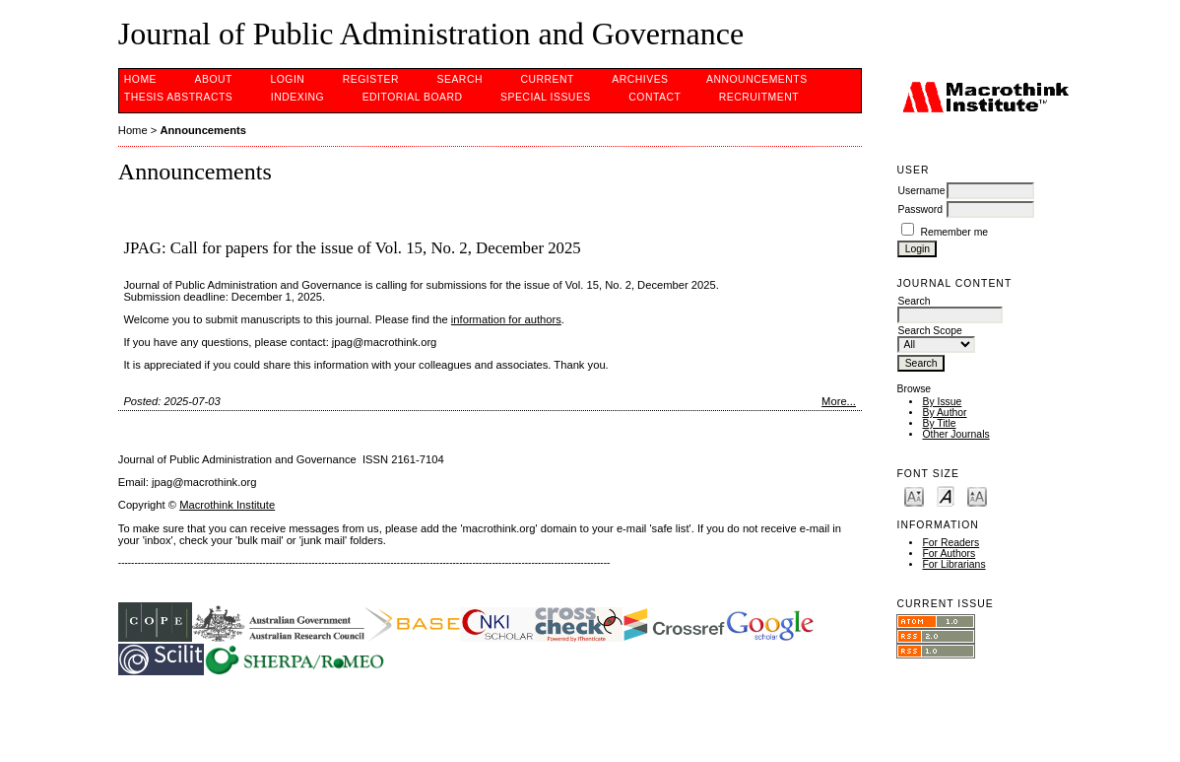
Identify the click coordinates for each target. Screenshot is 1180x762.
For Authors (948, 553)
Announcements (757, 79)
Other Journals (955, 434)
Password (920, 209)
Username (921, 190)
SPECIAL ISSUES (545, 97)
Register (371, 79)
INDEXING (297, 97)
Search (460, 79)
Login (287, 79)
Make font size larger (977, 495)
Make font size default (945, 495)
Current (546, 79)
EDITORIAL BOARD (412, 97)
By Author (944, 412)
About (213, 79)
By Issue (941, 401)
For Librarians (953, 564)
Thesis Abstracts (178, 97)
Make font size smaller (914, 495)
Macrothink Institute (227, 505)
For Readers (950, 542)
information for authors (506, 319)
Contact (654, 97)
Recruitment (759, 97)
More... (838, 401)
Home (140, 79)
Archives (640, 79)
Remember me (954, 232)
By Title (938, 423)
